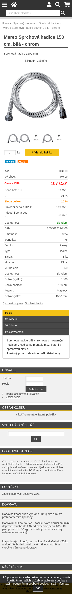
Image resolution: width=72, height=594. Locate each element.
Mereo (64, 176)
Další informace (60, 583)
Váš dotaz (11, 325)
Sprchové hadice (34, 303)
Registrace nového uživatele (22, 394)
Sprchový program (13, 303)
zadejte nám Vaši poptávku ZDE (21, 493)
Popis (8, 312)
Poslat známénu (14, 332)
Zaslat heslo (13, 397)
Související (11, 319)
